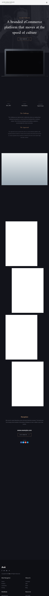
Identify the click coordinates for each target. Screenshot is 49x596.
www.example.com (24, 416)
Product (3, 568)
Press (26, 570)
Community (28, 586)
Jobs (26, 568)
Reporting (4, 582)
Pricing (3, 573)
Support (27, 582)
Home (3, 566)
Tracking (3, 585)
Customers (4, 570)
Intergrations (28, 584)
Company (27, 566)
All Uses (3, 587)
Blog (26, 573)
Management (5, 580)
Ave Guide (27, 580)
